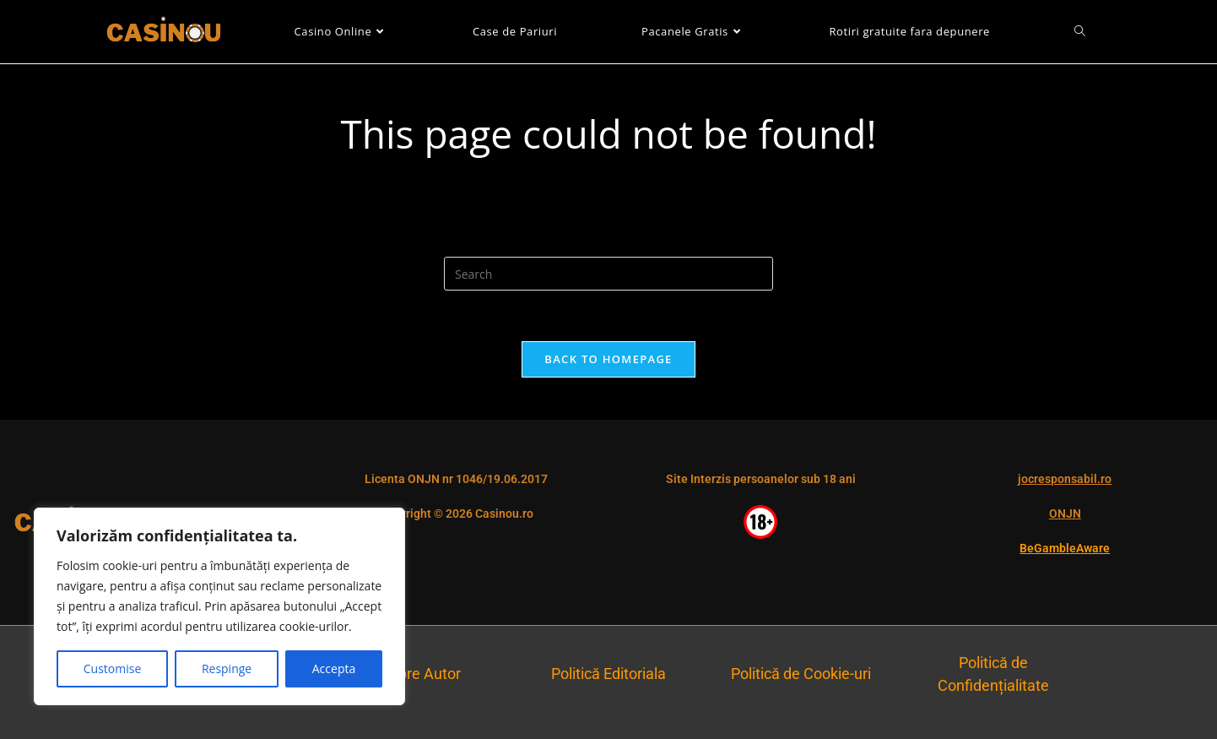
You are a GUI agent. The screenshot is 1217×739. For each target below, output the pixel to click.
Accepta (333, 668)
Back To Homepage (608, 359)
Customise (113, 668)
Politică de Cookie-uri (801, 674)
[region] (219, 606)
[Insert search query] (608, 274)
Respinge (227, 668)
